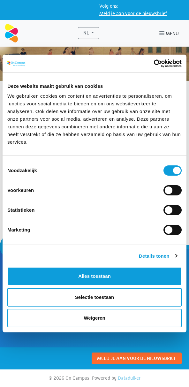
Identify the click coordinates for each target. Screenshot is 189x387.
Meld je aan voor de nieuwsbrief (133, 13)
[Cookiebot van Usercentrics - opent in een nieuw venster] (154, 63)
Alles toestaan (94, 276)
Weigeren (94, 318)
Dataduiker (129, 378)
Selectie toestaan (94, 297)
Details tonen (154, 256)
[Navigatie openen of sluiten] (170, 33)
